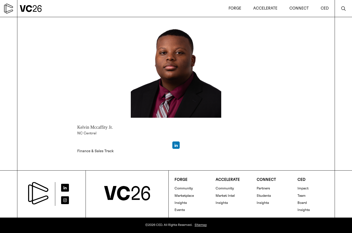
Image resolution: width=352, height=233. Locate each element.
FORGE (181, 180)
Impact (302, 188)
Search (343, 8)
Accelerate (228, 180)
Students (264, 196)
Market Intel (225, 196)
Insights (181, 203)
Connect (266, 180)
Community (184, 188)
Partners (263, 188)
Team (301, 196)
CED (301, 180)
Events (180, 210)
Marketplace (184, 196)
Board (302, 203)
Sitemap (201, 225)
